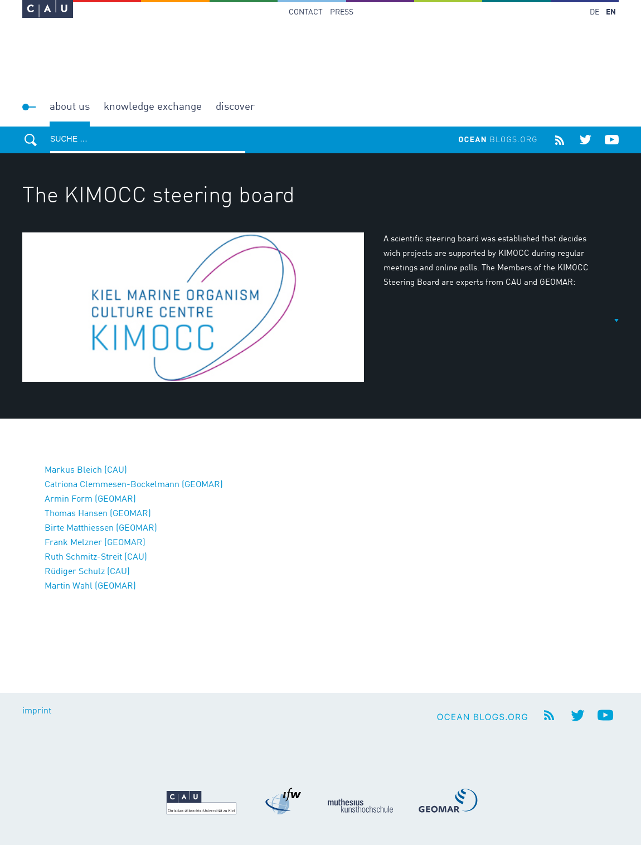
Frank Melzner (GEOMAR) (95, 542)
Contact (306, 12)
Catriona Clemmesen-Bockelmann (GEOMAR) (134, 484)
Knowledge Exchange (153, 106)
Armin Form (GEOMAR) (90, 499)
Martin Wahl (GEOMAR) (90, 586)
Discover (235, 106)
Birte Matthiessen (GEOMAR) (101, 528)
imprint (36, 711)
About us (70, 106)
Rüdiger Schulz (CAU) (87, 571)
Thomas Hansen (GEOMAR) (98, 513)
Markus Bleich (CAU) (86, 470)
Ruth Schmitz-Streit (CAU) (96, 557)
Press (341, 12)
